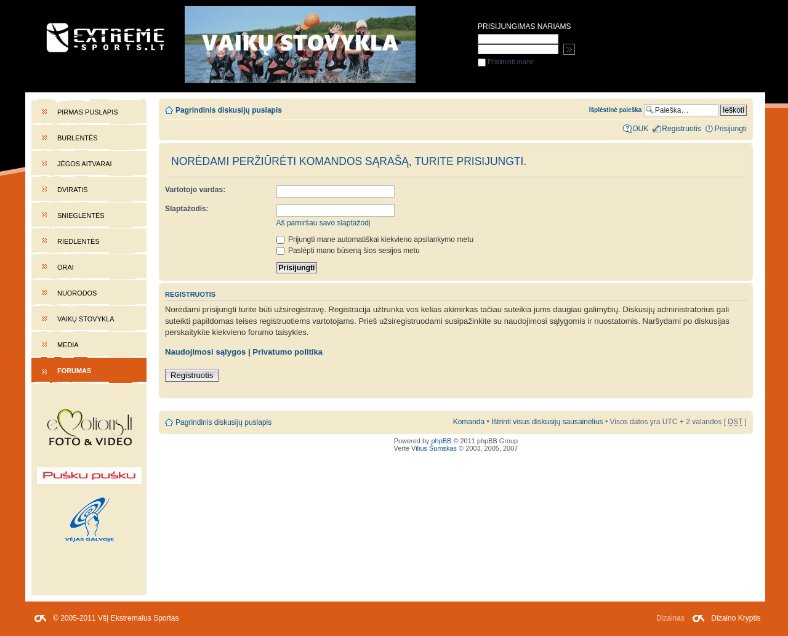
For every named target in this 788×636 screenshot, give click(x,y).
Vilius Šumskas (434, 448)
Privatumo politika (287, 351)
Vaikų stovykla (86, 319)
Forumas (74, 370)
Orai (65, 267)
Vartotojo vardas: (195, 189)
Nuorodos (77, 293)
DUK (640, 128)
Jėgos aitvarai (84, 163)
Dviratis (72, 189)
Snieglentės (81, 215)
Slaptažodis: (187, 208)
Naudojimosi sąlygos (205, 351)
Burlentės (77, 138)
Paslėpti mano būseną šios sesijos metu (348, 250)
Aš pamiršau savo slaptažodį (323, 223)
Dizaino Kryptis (735, 618)
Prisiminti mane (506, 61)
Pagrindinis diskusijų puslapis (228, 110)
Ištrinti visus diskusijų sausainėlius (547, 421)
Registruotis (192, 375)
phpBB (442, 441)
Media (68, 344)
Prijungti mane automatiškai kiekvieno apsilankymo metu (375, 239)
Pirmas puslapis (87, 112)
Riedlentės (78, 241)
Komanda (468, 421)
